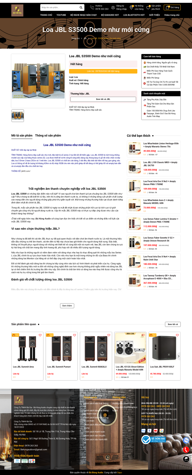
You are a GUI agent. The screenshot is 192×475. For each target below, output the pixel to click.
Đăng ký (120, 13)
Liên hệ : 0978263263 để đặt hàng (103, 78)
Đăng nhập (121, 16)
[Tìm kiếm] (81, 14)
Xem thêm (67, 313)
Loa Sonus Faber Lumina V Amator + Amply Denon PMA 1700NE (160, 227)
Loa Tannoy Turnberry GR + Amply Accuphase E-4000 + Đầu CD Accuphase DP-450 (159, 284)
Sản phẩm (156, 15)
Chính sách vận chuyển (94, 443)
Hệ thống (139, 15)
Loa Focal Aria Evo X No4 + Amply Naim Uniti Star (159, 265)
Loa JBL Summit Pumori (59, 374)
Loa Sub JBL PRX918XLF (162, 374)
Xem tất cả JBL (103, 106)
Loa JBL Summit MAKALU (94, 374)
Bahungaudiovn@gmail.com (33, 456)
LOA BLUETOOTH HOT (134, 22)
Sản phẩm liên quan (23, 331)
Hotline (102, 15)
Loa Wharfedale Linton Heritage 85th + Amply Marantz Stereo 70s (161, 152)
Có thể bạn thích (138, 143)
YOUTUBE (61, 22)
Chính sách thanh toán (94, 439)
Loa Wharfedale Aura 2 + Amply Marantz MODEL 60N (158, 209)
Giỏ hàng (175, 14)
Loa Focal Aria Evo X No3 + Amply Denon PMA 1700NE (159, 190)
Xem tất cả (173, 331)
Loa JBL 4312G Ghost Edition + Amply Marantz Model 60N (130, 375)
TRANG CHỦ (46, 22)
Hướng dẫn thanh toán (123, 410)
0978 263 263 (31, 453)
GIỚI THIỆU (154, 22)
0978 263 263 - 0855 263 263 (155, 413)
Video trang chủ (171, 22)
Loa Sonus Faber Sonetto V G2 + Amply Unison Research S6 (158, 246)
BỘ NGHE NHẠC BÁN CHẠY (83, 22)
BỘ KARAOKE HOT (110, 22)
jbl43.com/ (25, 178)
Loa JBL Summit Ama (23, 374)
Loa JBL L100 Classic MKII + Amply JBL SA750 (160, 171)
